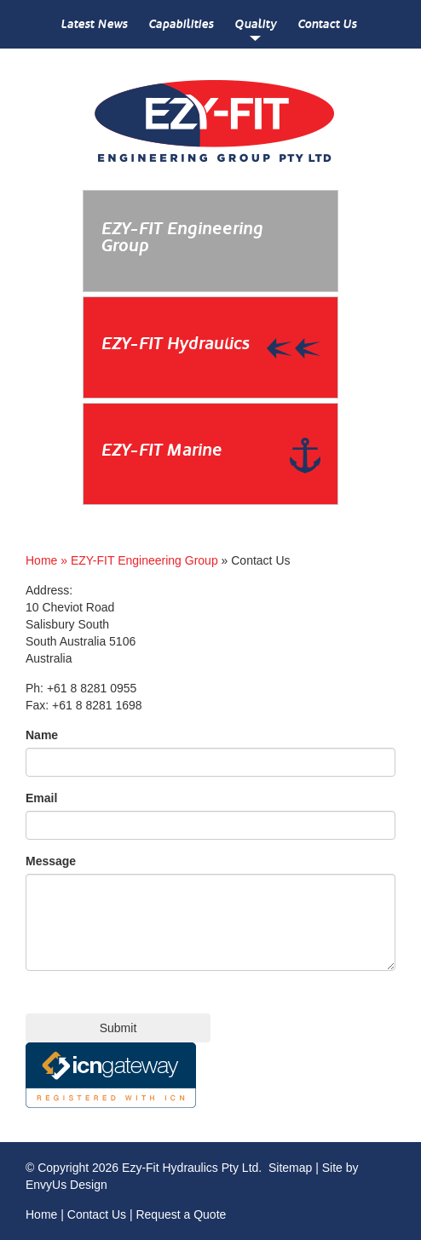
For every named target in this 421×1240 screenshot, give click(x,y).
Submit (118, 1028)
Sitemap (290, 1167)
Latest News (94, 24)
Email (41, 798)
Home (41, 1214)
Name (42, 735)
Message (51, 861)
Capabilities (180, 24)
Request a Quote (181, 1214)
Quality (255, 24)
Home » (48, 560)
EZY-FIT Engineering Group (144, 560)
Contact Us (326, 24)
